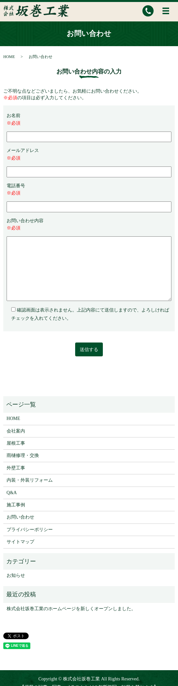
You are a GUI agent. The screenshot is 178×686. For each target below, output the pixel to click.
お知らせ (16, 575)
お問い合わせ (20, 517)
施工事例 (16, 504)
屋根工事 (16, 443)
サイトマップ (20, 541)
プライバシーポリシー (30, 529)
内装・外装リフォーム (30, 480)
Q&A (12, 492)
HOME (9, 56)
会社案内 (16, 431)
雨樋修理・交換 (23, 455)
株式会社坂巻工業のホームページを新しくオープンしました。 (71, 608)
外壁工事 (16, 467)
